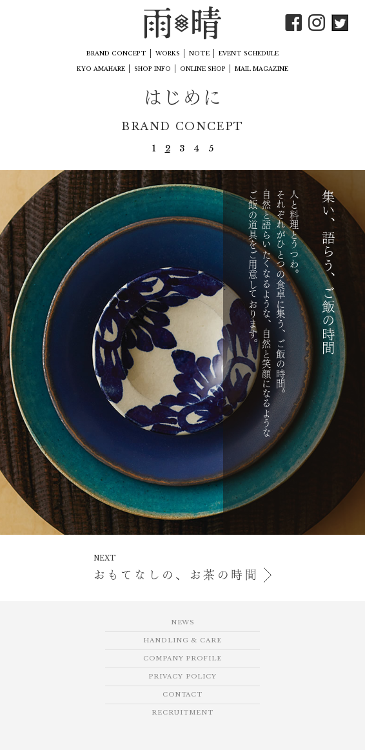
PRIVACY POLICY (182, 676)
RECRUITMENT (182, 712)
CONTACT (183, 694)
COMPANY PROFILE (182, 658)
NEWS (183, 622)
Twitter (339, 22)
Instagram (316, 22)
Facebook (293, 22)
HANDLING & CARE (182, 640)
